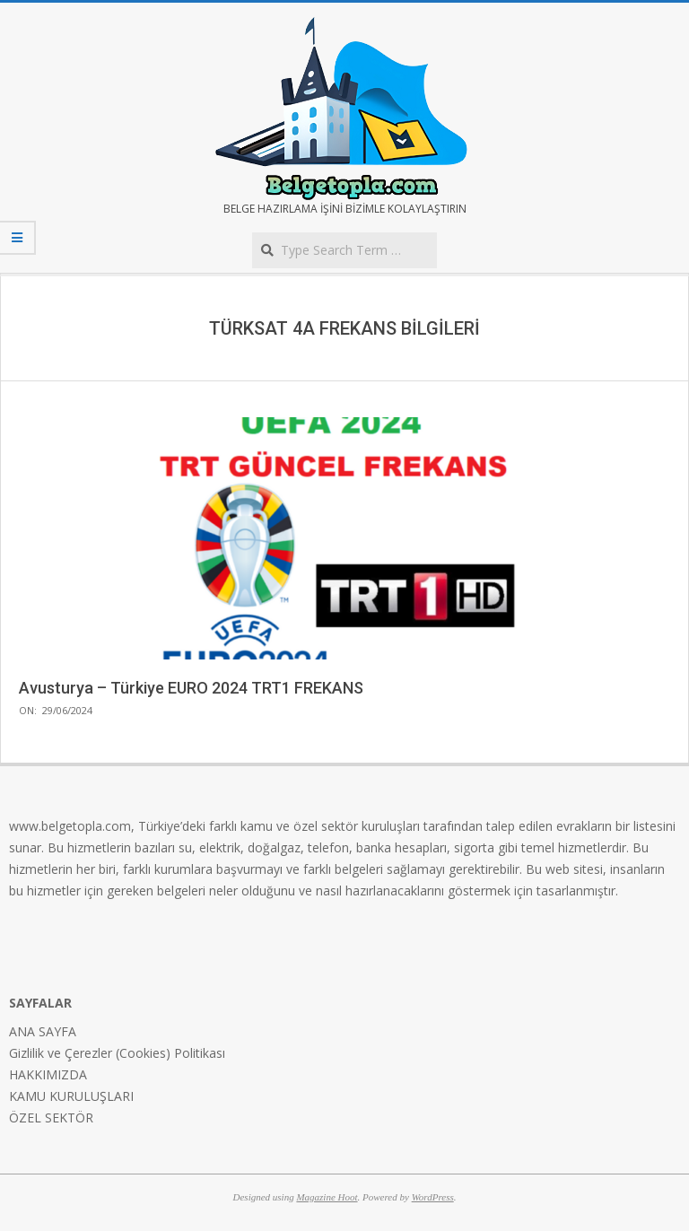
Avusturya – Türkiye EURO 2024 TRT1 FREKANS (191, 687)
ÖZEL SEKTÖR (51, 1117)
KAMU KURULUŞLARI (71, 1095)
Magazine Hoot (326, 1197)
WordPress (433, 1197)
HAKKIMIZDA (48, 1074)
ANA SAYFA (42, 1031)
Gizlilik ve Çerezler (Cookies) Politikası (117, 1052)
